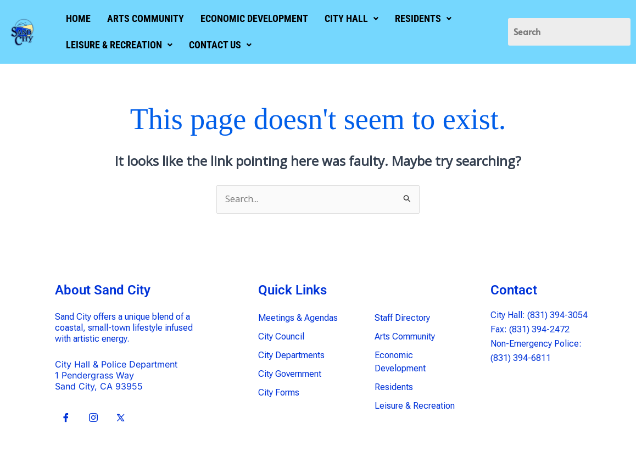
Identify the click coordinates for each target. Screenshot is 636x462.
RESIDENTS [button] (421, 18)
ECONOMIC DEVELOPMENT (252, 18)
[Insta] (93, 418)
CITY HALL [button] (350, 18)
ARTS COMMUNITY (143, 18)
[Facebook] (66, 418)
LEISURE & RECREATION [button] (117, 45)
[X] (121, 418)
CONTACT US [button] (218, 45)
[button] (350, 18)
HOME (76, 18)
